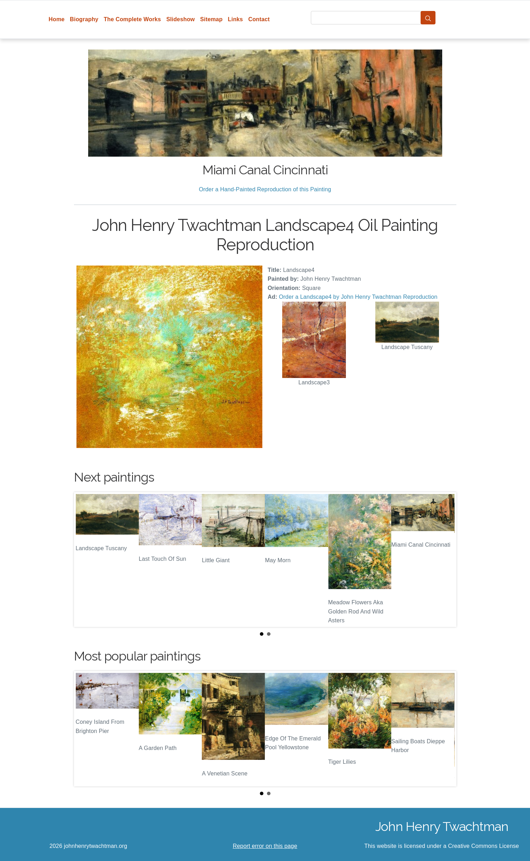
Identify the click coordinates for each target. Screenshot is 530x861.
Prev (85, 559)
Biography (84, 19)
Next (445, 559)
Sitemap (211, 19)
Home (56, 19)
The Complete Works (132, 19)
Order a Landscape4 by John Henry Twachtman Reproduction (358, 297)
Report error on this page (265, 846)
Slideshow (180, 19)
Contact (259, 19)
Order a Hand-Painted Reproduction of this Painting (265, 189)
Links (235, 19)
